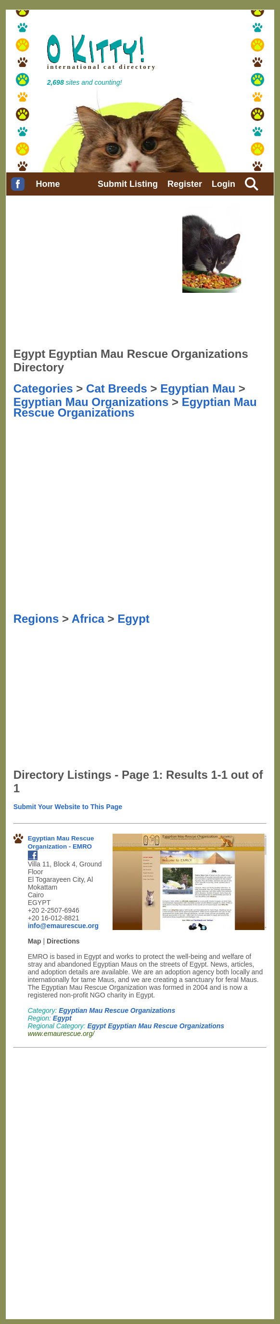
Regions (36, 618)
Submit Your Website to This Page (67, 807)
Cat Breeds (116, 388)
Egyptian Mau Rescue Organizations (117, 1010)
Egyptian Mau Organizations (91, 401)
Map (34, 941)
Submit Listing (128, 184)
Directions (63, 941)
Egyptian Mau (197, 388)
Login (223, 184)
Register (184, 184)
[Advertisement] (61, 440)
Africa (88, 618)
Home (48, 184)
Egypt (133, 618)
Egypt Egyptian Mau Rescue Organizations (155, 1026)
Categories (43, 388)
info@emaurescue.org (63, 926)
